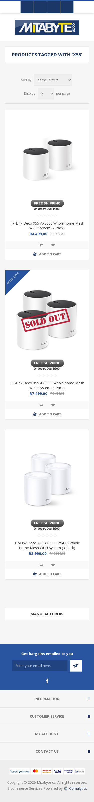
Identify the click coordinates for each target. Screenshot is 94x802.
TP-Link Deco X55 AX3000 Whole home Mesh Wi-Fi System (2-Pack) (47, 225)
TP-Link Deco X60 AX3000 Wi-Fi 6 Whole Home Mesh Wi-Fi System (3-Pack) (47, 545)
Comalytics (75, 788)
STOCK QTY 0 (13, 278)
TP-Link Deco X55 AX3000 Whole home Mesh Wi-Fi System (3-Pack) (47, 385)
